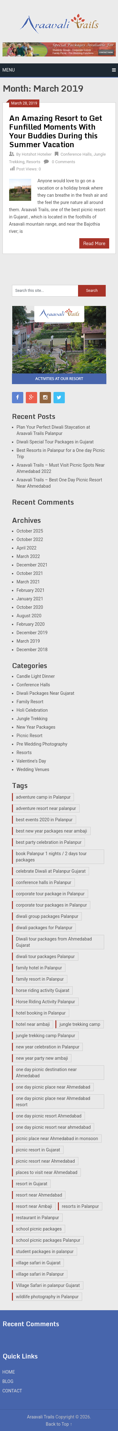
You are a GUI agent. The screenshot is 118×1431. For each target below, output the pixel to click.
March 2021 (28, 581)
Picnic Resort (29, 735)
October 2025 (30, 530)
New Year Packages (36, 727)
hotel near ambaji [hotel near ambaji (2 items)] (33, 1024)
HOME (9, 1372)
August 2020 (29, 615)
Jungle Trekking (32, 718)
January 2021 (30, 598)
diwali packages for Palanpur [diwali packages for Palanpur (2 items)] (44, 927)
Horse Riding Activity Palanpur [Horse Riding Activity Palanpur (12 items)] (45, 1001)
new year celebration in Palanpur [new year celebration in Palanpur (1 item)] (48, 1046)
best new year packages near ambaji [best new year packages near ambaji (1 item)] (51, 830)
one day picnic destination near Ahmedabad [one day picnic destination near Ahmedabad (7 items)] (46, 1072)
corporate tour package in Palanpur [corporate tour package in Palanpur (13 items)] (50, 893)
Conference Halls (76, 154)
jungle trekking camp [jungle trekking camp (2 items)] (79, 1024)
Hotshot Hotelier (37, 154)
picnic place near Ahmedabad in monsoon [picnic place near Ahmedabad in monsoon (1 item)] (57, 1138)
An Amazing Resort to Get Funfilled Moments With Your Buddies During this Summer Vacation (55, 131)
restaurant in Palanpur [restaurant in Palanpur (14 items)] (37, 1217)
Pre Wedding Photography (42, 744)
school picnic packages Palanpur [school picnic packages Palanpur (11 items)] (48, 1240)
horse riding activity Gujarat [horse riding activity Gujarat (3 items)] (43, 990)
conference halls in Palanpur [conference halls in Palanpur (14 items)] (43, 882)
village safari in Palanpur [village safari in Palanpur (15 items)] (40, 1274)
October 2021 (30, 573)
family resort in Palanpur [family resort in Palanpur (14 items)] (40, 979)
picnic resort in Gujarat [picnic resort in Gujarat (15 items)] (38, 1149)
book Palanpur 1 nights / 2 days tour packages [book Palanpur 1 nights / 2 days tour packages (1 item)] (51, 856)
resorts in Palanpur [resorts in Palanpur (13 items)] (80, 1206)
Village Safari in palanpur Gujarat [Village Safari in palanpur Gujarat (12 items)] (48, 1285)
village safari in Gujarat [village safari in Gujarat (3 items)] (38, 1262)
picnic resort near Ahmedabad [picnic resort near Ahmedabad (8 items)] (45, 1161)
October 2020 (30, 607)
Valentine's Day (31, 761)
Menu (9, 69)
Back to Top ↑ (59, 1424)
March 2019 (28, 641)
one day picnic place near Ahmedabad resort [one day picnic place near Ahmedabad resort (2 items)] (53, 1101)
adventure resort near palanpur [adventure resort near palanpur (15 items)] (46, 808)
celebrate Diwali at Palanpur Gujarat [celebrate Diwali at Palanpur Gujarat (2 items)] (51, 871)
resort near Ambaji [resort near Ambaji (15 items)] (34, 1206)
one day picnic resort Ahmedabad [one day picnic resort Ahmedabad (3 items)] (48, 1115)
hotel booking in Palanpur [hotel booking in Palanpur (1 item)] (41, 1013)
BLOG (8, 1381)
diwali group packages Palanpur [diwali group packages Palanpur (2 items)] (47, 916)
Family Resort (30, 701)
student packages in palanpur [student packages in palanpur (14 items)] (45, 1251)
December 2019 (32, 632)
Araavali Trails (40, 1416)
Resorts (33, 161)
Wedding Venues (33, 769)
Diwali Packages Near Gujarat (46, 693)
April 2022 (27, 547)
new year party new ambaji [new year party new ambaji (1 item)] (42, 1058)
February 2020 (31, 624)
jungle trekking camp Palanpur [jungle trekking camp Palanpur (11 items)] (45, 1035)
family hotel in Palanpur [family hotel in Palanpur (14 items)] (39, 967)
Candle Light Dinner (36, 676)
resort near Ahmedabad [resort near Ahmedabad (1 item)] (39, 1195)
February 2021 (31, 590)
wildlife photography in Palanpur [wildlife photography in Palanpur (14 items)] (47, 1296)
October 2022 (30, 539)
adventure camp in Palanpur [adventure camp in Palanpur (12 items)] (43, 797)
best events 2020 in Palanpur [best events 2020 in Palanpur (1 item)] (44, 819)
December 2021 (32, 564)
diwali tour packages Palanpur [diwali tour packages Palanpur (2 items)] (45, 956)
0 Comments (63, 161)
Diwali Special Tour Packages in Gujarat (55, 441)
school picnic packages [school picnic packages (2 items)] (39, 1228)
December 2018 (32, 649)
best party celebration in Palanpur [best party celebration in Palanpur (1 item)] (49, 842)
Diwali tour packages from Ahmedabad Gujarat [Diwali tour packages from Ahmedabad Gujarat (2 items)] (54, 942)
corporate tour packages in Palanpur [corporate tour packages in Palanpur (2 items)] (51, 905)
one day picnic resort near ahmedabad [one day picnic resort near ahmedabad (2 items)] (53, 1127)
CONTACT (12, 1390)
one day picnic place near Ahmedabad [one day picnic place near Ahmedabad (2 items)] (53, 1087)
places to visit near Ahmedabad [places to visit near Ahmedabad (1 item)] (47, 1172)
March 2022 (28, 556)
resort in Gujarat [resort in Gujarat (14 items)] (32, 1183)
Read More (94, 243)
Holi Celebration (32, 710)
